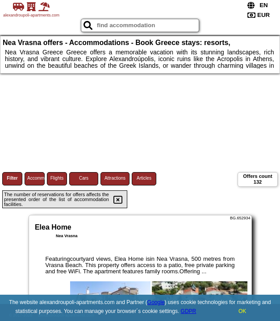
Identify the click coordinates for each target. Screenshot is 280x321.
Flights (56, 178)
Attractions (114, 178)
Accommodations (36, 178)
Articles (144, 178)
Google (156, 302)
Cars (83, 178)
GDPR (188, 311)
